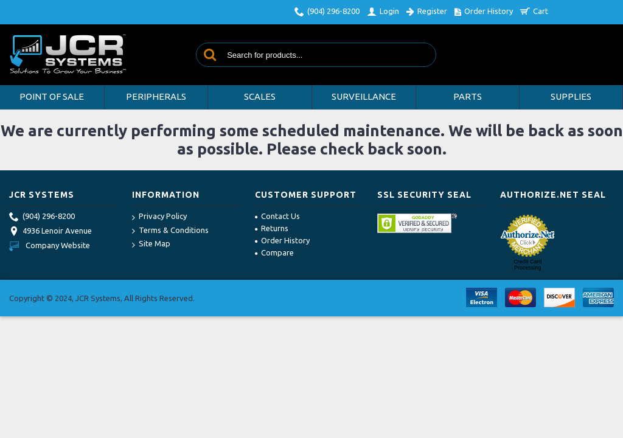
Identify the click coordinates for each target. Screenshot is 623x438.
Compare (274, 252)
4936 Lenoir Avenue (50, 231)
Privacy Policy (159, 217)
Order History (282, 240)
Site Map (151, 244)
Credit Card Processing (527, 265)
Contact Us (277, 216)
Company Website (49, 245)
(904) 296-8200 (42, 217)
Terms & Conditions (170, 231)
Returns (271, 228)
